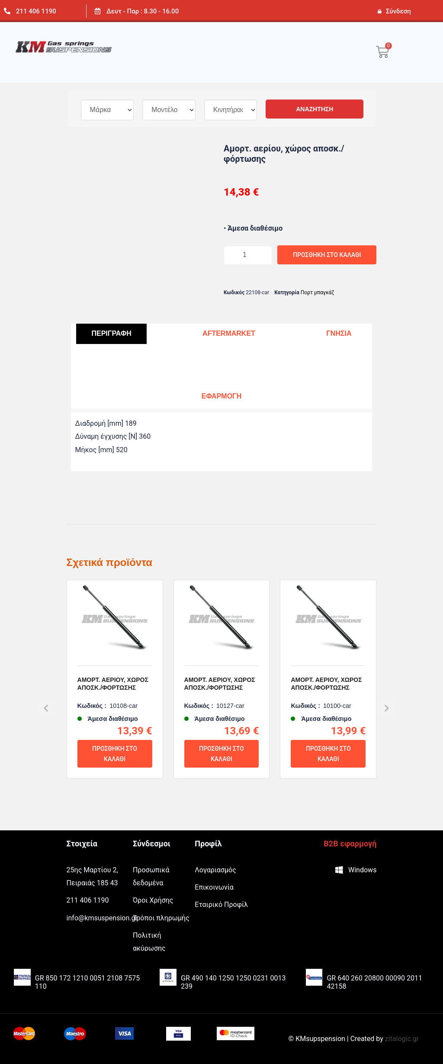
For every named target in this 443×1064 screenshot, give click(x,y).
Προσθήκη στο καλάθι (299, 254)
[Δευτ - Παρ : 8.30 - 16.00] (97, 11)
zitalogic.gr (402, 1039)
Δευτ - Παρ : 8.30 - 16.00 (142, 11)
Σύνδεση (398, 11)
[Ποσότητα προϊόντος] (241, 254)
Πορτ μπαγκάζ (317, 292)
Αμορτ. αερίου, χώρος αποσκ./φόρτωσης (112, 704)
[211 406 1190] (7, 11)
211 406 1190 (36, 11)
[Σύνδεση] (379, 11)
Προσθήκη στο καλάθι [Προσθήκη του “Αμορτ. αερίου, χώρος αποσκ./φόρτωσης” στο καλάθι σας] (114, 774)
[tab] (111, 334)
